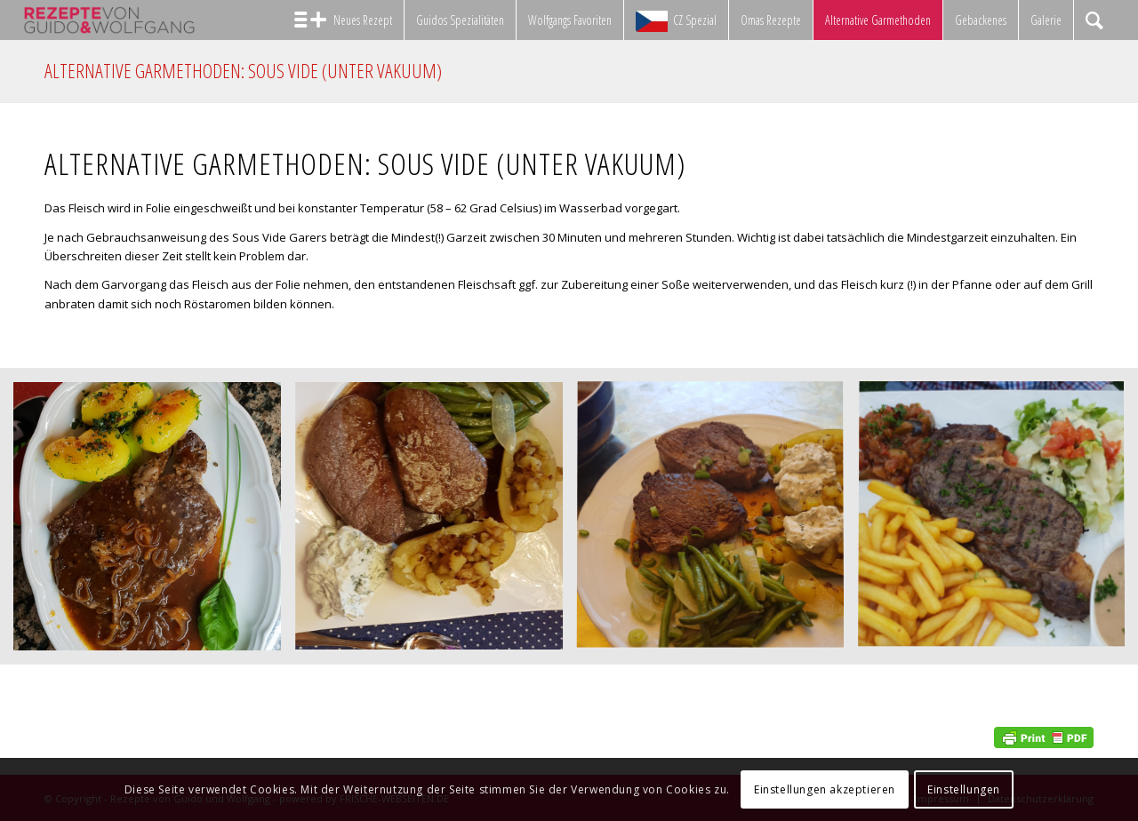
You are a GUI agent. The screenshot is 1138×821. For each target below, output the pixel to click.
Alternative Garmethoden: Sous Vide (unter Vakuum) (243, 70)
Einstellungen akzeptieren (824, 789)
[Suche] (1094, 20)
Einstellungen (963, 789)
